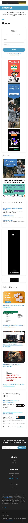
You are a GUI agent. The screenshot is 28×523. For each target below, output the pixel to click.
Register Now (18, 53)
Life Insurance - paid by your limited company (12, 209)
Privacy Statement (5, 515)
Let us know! (20, 426)
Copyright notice (9, 520)
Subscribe (22, 447)
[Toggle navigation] (25, 7)
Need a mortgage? (8, 220)
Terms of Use (4, 512)
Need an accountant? (8, 215)
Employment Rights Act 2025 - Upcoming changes (11, 401)
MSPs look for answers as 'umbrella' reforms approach (12, 412)
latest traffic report (7, 497)
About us (14, 487)
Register (14, 460)
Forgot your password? (14, 54)
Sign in (14, 462)
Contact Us (14, 475)
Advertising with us (14, 473)
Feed (5, 507)
